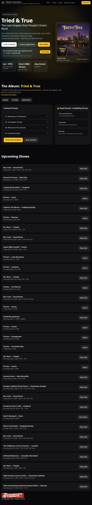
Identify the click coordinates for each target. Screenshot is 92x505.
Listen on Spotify (9, 44)
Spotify (5, 100)
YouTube (15, 100)
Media (60, 3)
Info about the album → (9, 95)
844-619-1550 (16, 53)
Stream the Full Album (13, 140)
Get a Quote (44, 44)
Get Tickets (83, 417)
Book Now (86, 3)
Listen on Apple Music (27, 44)
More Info (83, 169)
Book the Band (31, 140)
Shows (54, 3)
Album (48, 3)
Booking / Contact (69, 3)
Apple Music (26, 100)
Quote (85, 198)
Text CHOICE (45, 52)
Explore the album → (83, 59)
